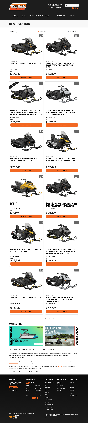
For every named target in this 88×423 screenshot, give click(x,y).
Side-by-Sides (47, 387)
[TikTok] (77, 8)
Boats (46, 394)
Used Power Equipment (61, 388)
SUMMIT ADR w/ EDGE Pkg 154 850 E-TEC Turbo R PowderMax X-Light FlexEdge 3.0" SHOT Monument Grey (26, 113)
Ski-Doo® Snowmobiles (49, 406)
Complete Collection (49, 409)
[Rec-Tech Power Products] (18, 7)
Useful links (73, 379)
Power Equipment (48, 399)
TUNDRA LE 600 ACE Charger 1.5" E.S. (25, 63)
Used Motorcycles (60, 385)
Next (51, 319)
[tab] (28, 383)
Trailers (46, 395)
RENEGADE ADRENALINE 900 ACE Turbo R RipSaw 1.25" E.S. (23, 159)
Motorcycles (47, 384)
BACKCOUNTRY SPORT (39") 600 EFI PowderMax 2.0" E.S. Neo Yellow (60, 159)
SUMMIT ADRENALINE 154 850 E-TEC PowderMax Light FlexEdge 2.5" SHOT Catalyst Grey (60, 113)
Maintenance (72, 393)
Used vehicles (61, 379)
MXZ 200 (13, 204)
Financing (31, 15)
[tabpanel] (33, 390)
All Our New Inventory (49, 382)
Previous (37, 319)
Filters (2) (13, 31)
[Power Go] (21, 417)
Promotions (39, 15)
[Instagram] (75, 8)
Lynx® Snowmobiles (49, 407)
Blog (70, 384)
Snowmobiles (47, 390)
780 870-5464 (54, 8)
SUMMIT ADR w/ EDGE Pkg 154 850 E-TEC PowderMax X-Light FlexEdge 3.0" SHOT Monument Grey (61, 252)
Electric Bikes (47, 397)
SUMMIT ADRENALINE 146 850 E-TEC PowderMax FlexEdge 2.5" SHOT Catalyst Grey (60, 299)
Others (46, 400)
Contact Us (72, 382)
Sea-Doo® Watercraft (49, 404)
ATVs (46, 385)
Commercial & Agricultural (72, 390)
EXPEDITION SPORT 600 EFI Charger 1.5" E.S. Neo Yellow (25, 251)
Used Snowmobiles (61, 386)
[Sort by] (73, 31)
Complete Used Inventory (60, 383)
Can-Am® (47, 402)
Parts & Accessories (73, 395)
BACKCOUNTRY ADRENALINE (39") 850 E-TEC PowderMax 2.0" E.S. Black (61, 205)
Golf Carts (47, 389)
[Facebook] (73, 8)
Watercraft (47, 392)
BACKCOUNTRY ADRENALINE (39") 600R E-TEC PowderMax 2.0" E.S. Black (60, 65)
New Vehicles (49, 379)
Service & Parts (72, 391)
